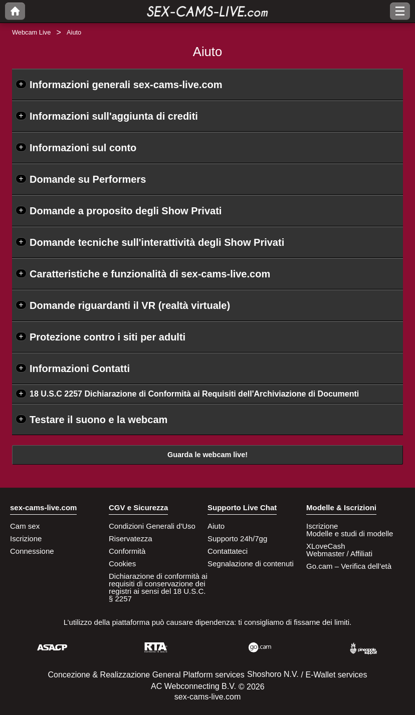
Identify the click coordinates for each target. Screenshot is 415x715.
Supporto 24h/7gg (237, 538)
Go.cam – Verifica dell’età (348, 566)
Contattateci (228, 551)
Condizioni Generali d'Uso (152, 526)
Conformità (127, 551)
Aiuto (216, 526)
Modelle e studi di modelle (349, 533)
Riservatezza (130, 538)
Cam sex (25, 526)
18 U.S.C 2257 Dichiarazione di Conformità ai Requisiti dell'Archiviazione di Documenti (194, 394)
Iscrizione (26, 538)
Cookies (122, 563)
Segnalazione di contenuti (251, 563)
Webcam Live (31, 32)
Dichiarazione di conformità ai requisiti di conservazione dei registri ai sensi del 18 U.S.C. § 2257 (158, 587)
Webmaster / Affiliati (339, 553)
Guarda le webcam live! (207, 455)
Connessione (32, 551)
